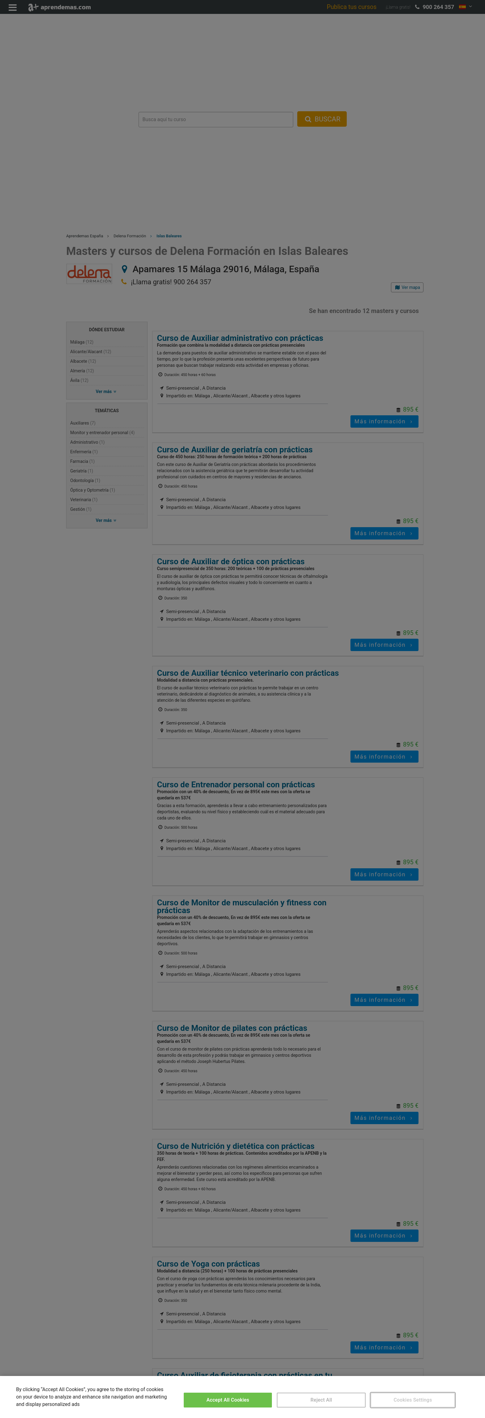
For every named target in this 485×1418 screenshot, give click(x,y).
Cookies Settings (412, 1400)
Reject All (321, 1400)
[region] (242, 1397)
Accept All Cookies (228, 1400)
